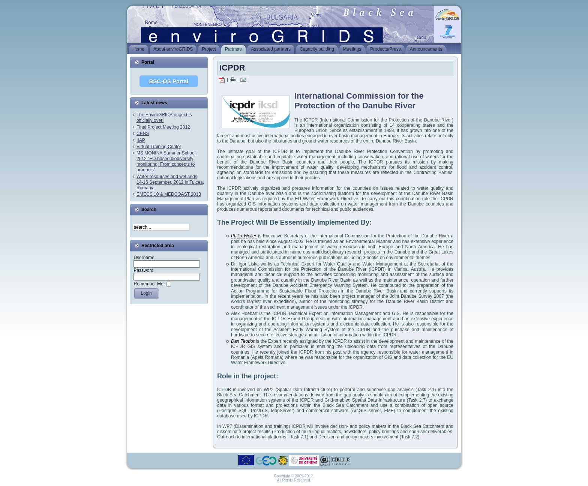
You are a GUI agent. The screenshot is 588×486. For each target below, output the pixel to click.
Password (143, 270)
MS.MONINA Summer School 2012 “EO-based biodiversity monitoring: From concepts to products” (165, 161)
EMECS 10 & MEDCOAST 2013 (168, 194)
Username (144, 257)
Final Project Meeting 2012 (163, 127)
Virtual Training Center (158, 146)
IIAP (140, 140)
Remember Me (148, 283)
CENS (142, 133)
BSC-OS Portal (168, 81)
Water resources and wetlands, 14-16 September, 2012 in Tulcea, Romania (170, 182)
